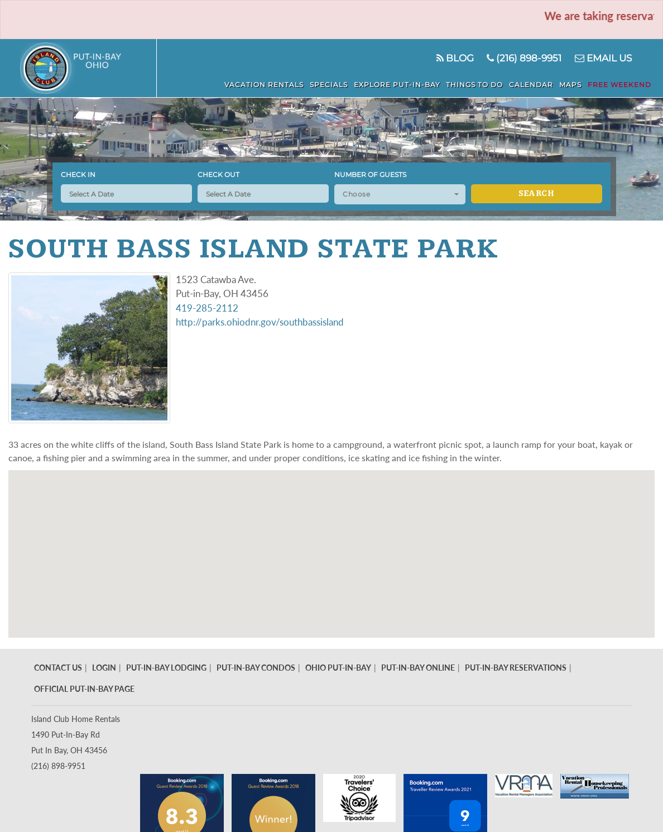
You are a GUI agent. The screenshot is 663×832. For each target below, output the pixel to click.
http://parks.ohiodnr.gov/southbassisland (260, 322)
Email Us (603, 58)
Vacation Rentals (267, 84)
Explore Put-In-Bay (399, 84)
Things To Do (476, 84)
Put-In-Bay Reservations (515, 667)
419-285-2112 (207, 308)
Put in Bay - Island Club (88, 68)
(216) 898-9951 (524, 58)
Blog (454, 58)
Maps (571, 84)
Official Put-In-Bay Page (84, 689)
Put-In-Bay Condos (256, 667)
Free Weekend (620, 84)
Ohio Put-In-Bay (338, 667)
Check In (78, 174)
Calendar (533, 84)
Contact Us (58, 667)
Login (104, 667)
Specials (331, 84)
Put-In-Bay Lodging (166, 667)
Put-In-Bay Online (418, 667)
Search (536, 193)
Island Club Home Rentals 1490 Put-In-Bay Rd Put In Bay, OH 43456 (75, 734)
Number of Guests (370, 174)
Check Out (218, 174)
